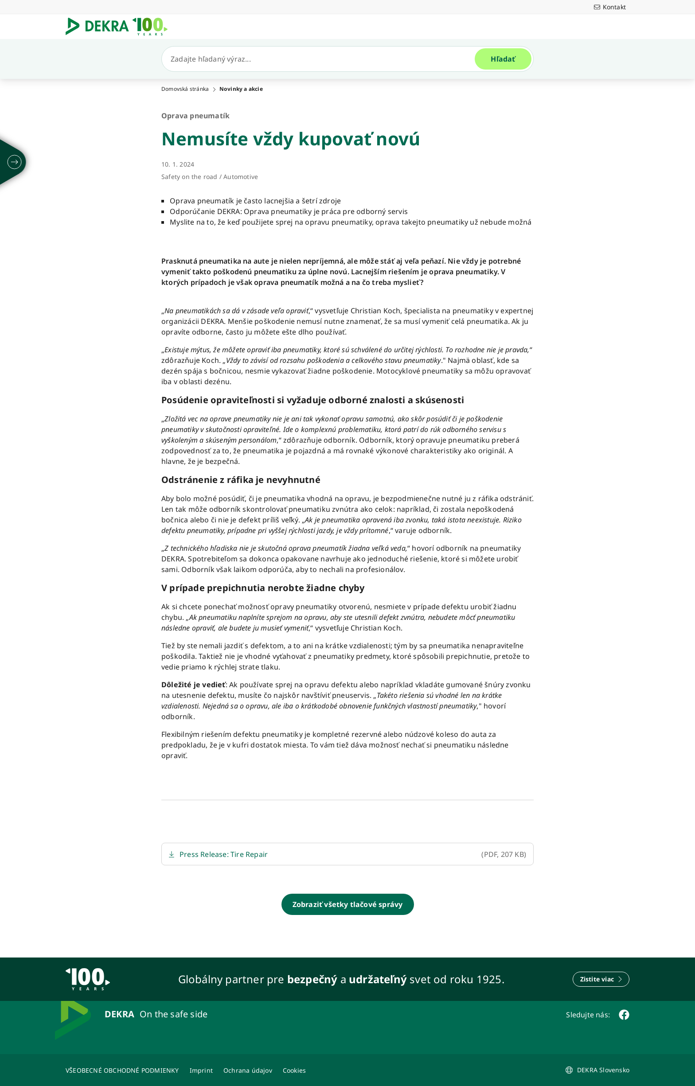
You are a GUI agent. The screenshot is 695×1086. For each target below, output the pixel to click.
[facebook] (624, 1014)
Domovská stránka (185, 89)
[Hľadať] (322, 59)
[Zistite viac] (601, 979)
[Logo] (120, 26)
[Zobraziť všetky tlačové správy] (347, 904)
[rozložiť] (15, 162)
